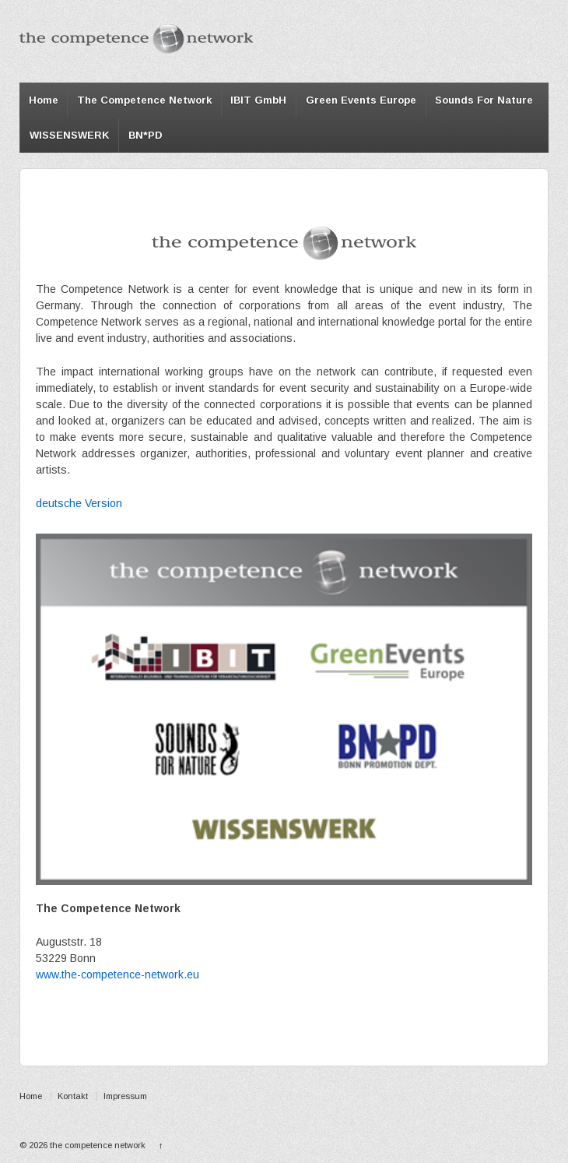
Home (43, 100)
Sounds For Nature (484, 100)
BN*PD (145, 135)
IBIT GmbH (258, 100)
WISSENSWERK (70, 135)
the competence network (97, 1145)
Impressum (125, 1096)
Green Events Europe (361, 100)
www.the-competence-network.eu (117, 974)
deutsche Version (79, 503)
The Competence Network (144, 100)
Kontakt (73, 1096)
